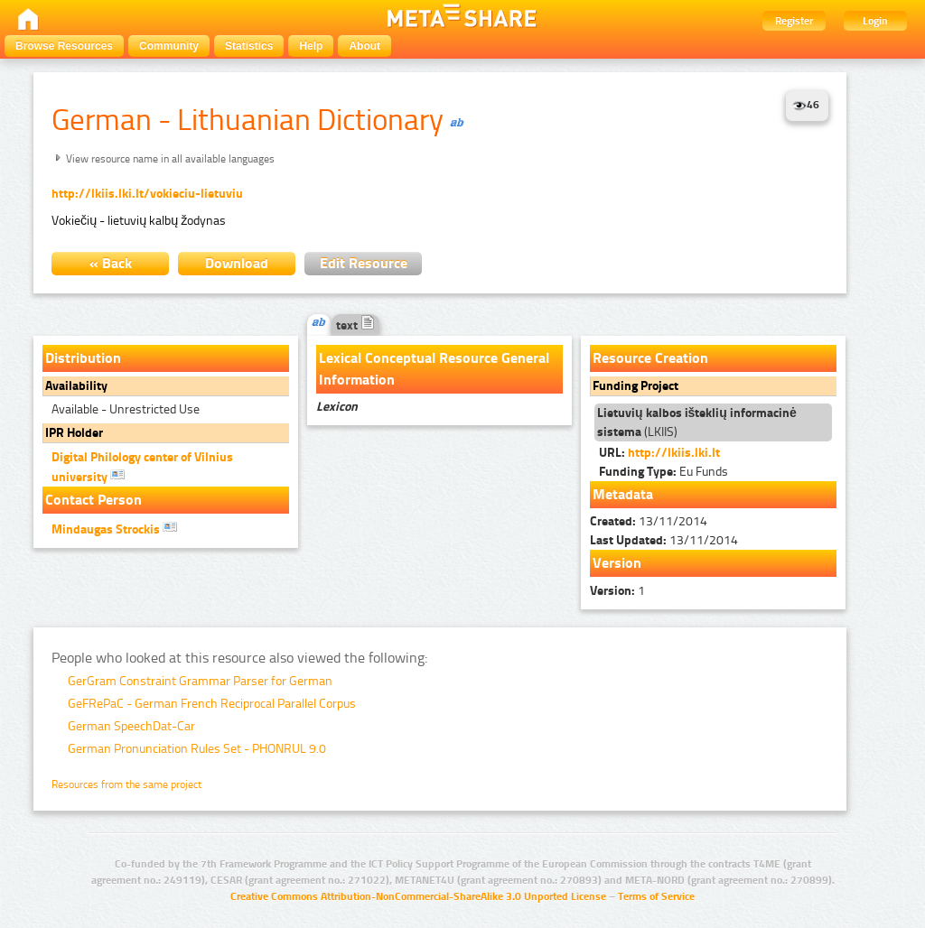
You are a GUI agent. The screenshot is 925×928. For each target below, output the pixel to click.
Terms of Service (656, 896)
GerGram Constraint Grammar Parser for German (200, 681)
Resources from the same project (126, 784)
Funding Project (635, 386)
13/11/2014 (648, 521)
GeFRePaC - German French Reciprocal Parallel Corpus (212, 703)
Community (169, 46)
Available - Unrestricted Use (125, 409)
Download (236, 263)
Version (617, 562)
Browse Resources (64, 46)
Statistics (249, 46)
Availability (76, 386)
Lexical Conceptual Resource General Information (434, 368)
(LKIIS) (697, 422)
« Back (110, 263)
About (364, 46)
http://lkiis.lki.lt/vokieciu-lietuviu (147, 193)
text (355, 325)
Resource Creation (650, 358)
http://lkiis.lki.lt (674, 452)
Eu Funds (663, 471)
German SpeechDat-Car (131, 726)
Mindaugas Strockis (114, 528)
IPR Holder (74, 433)
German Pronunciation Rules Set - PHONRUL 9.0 (197, 748)
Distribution (83, 358)
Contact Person (93, 499)
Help (310, 46)
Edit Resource (363, 263)
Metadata (623, 494)
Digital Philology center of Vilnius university (142, 467)
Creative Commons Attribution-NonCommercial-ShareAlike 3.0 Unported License (418, 896)
